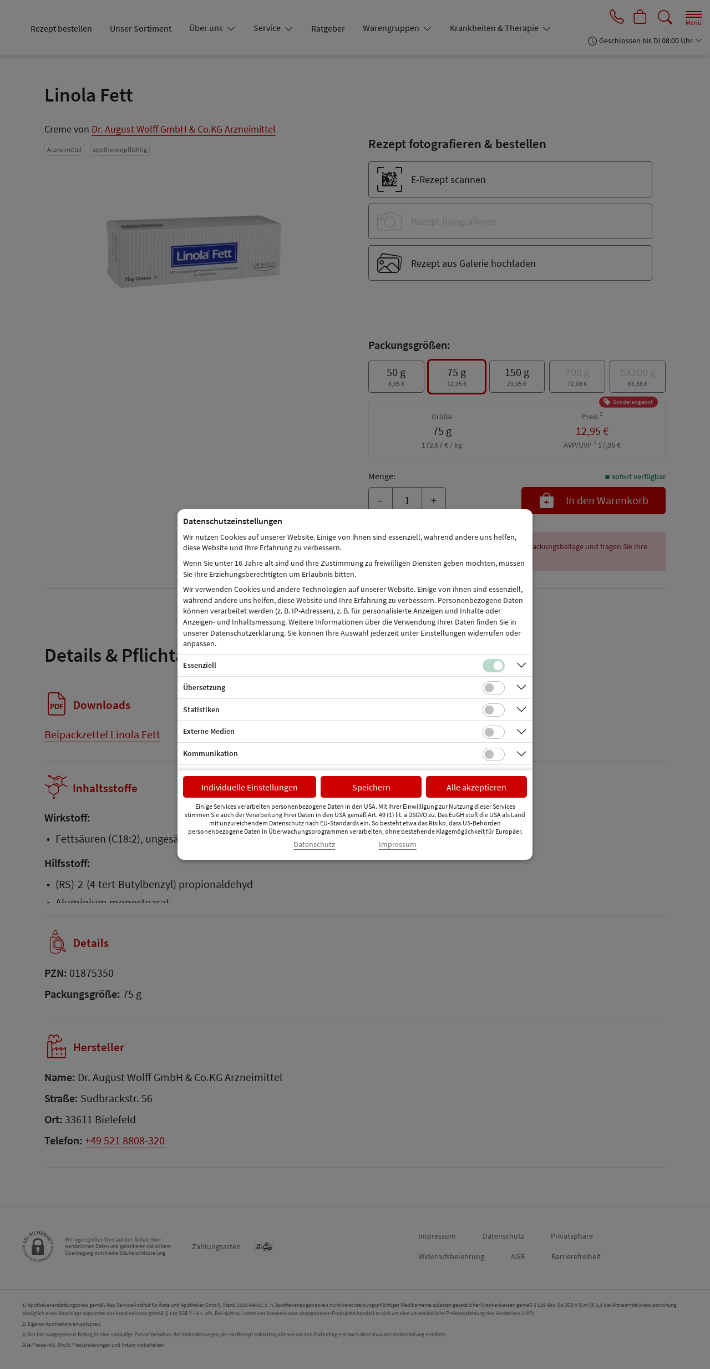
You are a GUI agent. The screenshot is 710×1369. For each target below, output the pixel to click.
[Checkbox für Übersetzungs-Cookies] (494, 687)
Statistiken (201, 709)
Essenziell (199, 665)
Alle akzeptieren (476, 787)
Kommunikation (210, 753)
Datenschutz (314, 844)
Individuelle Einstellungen (249, 787)
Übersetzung (204, 687)
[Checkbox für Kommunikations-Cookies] (494, 754)
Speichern (371, 787)
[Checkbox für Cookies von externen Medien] (494, 732)
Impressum (398, 844)
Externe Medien (209, 731)
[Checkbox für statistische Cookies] (494, 710)
